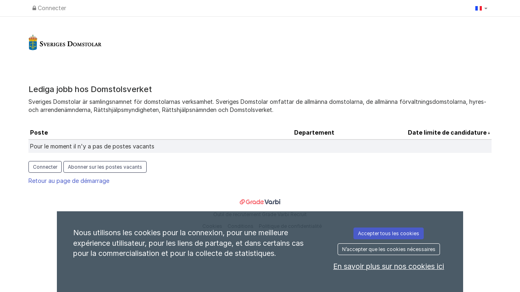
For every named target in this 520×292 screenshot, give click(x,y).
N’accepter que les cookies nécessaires (389, 249)
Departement (314, 132)
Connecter (49, 7)
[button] (481, 8)
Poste (39, 132)
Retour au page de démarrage (68, 180)
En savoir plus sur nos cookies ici (388, 266)
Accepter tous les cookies (388, 233)
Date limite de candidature (448, 132)
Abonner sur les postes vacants (105, 167)
